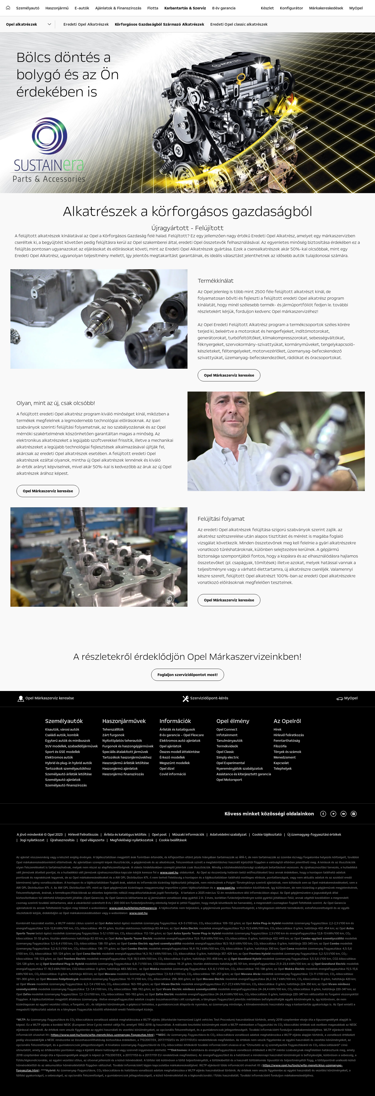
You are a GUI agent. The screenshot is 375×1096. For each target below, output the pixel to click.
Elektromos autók (59, 757)
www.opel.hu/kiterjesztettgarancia (133, 908)
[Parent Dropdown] (30, 24)
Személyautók (64, 721)
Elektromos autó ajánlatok (180, 740)
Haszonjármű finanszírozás (123, 774)
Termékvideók (227, 746)
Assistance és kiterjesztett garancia (243, 774)
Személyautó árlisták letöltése (68, 774)
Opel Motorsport (229, 780)
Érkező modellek (172, 757)
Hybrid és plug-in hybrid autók (68, 763)
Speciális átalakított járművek (125, 752)
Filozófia (280, 746)
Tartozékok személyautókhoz (68, 768)
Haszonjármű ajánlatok (120, 768)
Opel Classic (225, 752)
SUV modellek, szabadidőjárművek (71, 746)
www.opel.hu (169, 872)
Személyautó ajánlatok (63, 780)
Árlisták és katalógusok (177, 729)
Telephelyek (283, 768)
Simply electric (227, 757)
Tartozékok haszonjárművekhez (127, 757)
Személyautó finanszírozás (66, 785)
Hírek (278, 729)
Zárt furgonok (113, 735)
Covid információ (173, 774)
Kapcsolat (281, 763)
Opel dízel (167, 768)
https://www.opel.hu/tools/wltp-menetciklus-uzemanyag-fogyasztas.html (102, 1035)
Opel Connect (226, 729)
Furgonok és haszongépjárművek (127, 746)
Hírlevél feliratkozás (289, 735)
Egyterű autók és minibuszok (67, 740)
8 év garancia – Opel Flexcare (182, 735)
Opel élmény (232, 721)
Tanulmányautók (229, 740)
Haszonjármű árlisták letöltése (125, 763)
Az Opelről (287, 721)
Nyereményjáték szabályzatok (239, 768)
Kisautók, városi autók (62, 729)
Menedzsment (285, 757)
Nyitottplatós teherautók (122, 740)
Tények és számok (287, 752)
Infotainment (227, 735)
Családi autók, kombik (62, 735)
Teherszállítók (113, 729)
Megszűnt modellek (175, 763)
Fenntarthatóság (287, 740)
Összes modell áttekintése (180, 752)
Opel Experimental (230, 763)
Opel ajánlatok (170, 746)
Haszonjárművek (124, 721)
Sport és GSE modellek (62, 752)
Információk (175, 721)
